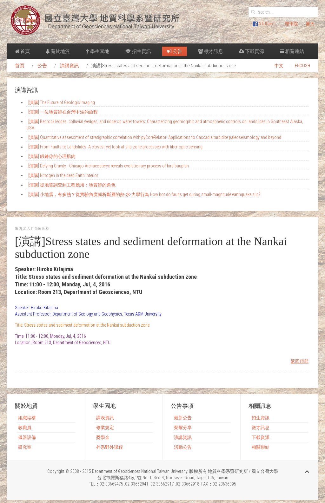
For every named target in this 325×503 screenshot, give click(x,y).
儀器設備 (27, 437)
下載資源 (251, 51)
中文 (279, 65)
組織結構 (27, 417)
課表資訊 (105, 417)
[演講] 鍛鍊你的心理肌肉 (52, 156)
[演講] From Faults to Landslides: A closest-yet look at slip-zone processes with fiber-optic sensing (115, 146)
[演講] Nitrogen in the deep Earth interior (63, 175)
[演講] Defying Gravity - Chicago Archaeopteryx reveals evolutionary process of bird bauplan (108, 165)
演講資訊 (69, 66)
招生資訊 (138, 51)
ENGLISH (302, 65)
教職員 (24, 427)
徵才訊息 (210, 51)
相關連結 (292, 51)
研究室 (24, 447)
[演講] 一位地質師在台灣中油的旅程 (63, 111)
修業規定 (105, 427)
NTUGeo (263, 23)
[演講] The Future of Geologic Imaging (61, 102)
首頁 (22, 51)
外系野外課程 (109, 447)
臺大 (310, 23)
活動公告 (183, 447)
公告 (174, 51)
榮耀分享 (183, 427)
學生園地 (97, 51)
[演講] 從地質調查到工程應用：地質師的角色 (72, 184)
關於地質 (58, 51)
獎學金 (102, 437)
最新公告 (183, 417)
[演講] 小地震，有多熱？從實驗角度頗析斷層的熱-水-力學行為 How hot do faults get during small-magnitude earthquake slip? (144, 194)
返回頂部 (299, 361)
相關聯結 (260, 447)
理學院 (291, 23)
